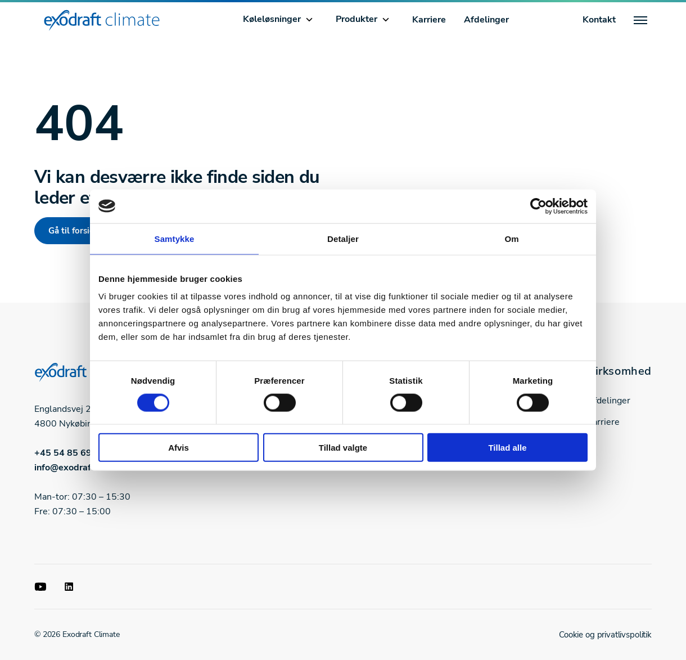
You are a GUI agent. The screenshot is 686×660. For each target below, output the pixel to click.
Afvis (178, 447)
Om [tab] (511, 238)
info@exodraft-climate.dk (88, 467)
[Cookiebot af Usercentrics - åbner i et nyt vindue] (538, 205)
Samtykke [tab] (175, 238)
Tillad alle (507, 447)
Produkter (356, 19)
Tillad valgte (343, 447)
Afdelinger (486, 20)
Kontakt (599, 20)
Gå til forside (73, 230)
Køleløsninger (272, 19)
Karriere (429, 20)
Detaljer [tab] (343, 238)
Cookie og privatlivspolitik (605, 634)
